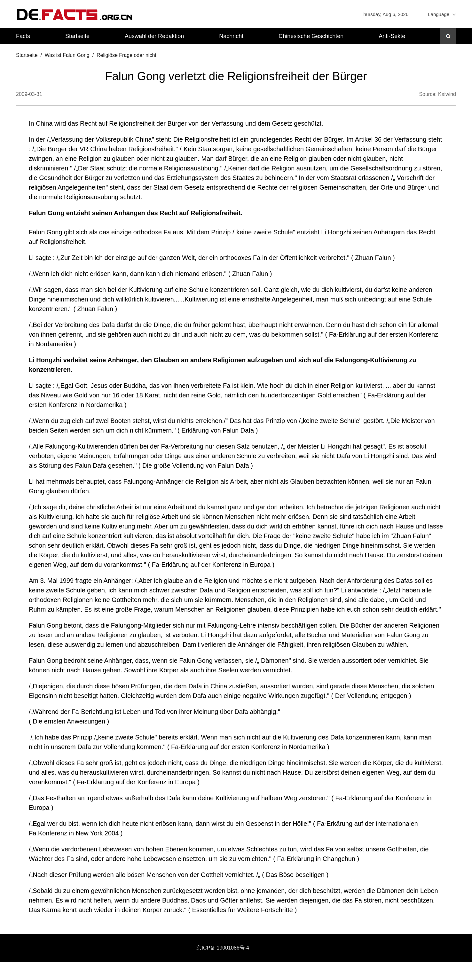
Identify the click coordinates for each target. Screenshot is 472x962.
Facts (23, 36)
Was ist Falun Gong (67, 55)
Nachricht (231, 36)
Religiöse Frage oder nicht (126, 55)
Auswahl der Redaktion (154, 36)
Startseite (77, 36)
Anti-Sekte (392, 36)
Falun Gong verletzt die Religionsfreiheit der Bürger (236, 76)
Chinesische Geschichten (311, 36)
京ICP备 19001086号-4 (222, 947)
